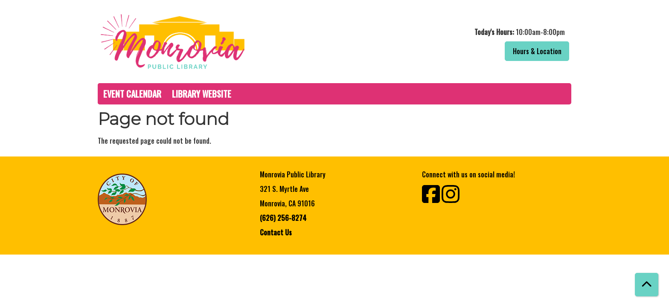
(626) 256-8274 (283, 218)
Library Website (201, 93)
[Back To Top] (646, 284)
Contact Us (276, 232)
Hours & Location (537, 51)
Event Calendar (132, 93)
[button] (455, 32)
